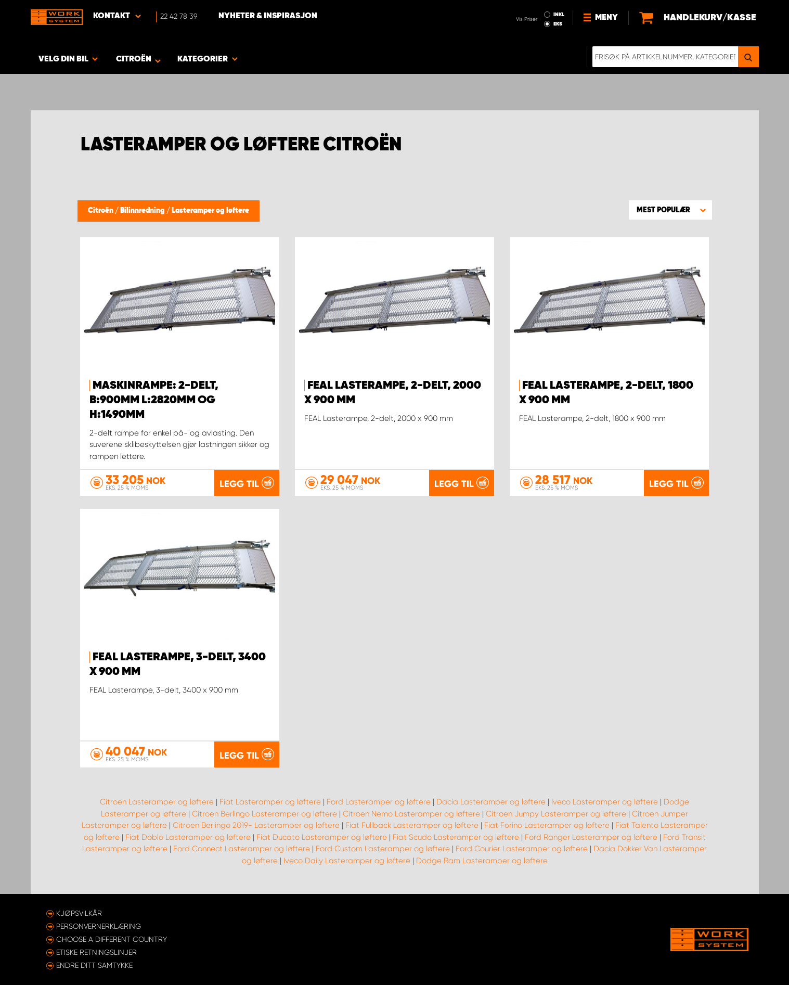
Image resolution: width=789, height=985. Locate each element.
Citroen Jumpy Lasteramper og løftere (556, 813)
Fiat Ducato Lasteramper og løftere (321, 837)
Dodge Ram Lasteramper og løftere (482, 860)
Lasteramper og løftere (210, 210)
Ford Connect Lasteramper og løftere (241, 848)
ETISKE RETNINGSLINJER (96, 952)
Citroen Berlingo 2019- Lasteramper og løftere (256, 825)
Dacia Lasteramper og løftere (491, 802)
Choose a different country (111, 939)
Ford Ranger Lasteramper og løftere (591, 837)
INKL (558, 14)
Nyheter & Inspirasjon (267, 16)
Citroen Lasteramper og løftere (157, 802)
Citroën (101, 210)
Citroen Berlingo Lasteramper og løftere (264, 813)
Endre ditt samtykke (94, 965)
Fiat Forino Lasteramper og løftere (547, 825)
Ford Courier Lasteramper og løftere (522, 848)
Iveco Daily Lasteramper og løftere (346, 860)
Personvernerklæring (98, 926)
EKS (557, 24)
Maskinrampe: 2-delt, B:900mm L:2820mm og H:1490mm (153, 400)
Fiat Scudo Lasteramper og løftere (456, 837)
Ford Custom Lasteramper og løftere (383, 848)
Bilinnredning (143, 210)
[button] (670, 209)
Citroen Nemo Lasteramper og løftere (411, 813)
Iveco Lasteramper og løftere (604, 802)
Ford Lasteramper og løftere (379, 802)
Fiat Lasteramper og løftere (270, 802)
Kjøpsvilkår (79, 913)
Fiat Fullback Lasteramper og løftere (411, 825)
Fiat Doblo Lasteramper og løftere (188, 837)
